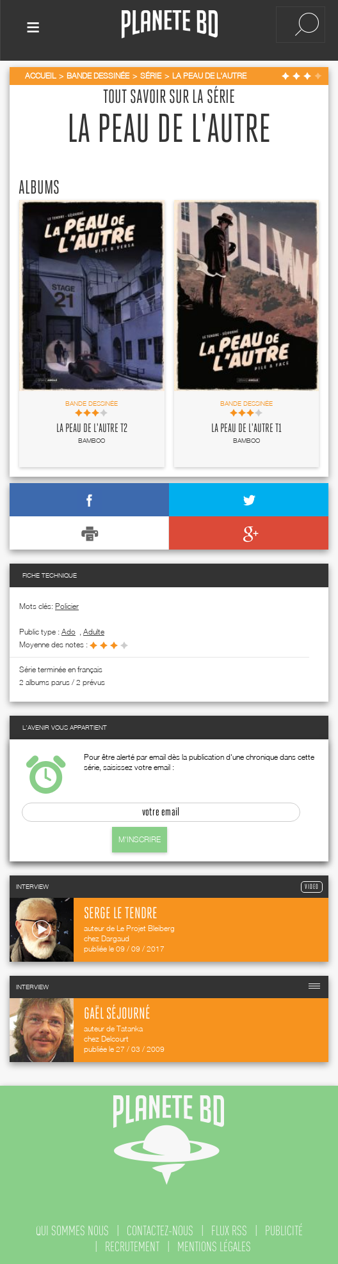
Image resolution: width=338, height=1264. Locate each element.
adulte (93, 629)
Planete (170, 24)
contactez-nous (160, 1228)
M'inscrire (139, 837)
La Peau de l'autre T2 (91, 426)
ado (68, 629)
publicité (284, 1228)
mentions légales (214, 1244)
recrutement (132, 1244)
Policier (67, 603)
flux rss (229, 1228)
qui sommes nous (72, 1228)
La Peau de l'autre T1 (246, 426)
